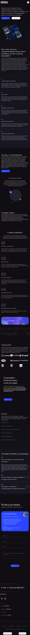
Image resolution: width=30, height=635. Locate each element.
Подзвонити (6, 633)
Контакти (25, 626)
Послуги (19, 626)
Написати (22, 633)
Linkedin (2, 598)
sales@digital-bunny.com (16, 591)
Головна (4, 626)
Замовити (4, 18)
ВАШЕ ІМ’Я (5, 535)
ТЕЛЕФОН (5, 541)
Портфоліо (16, 18)
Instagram (5, 598)
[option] (15, 189)
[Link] (4, 2)
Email (4, 546)
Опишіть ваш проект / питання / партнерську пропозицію (14, 554)
